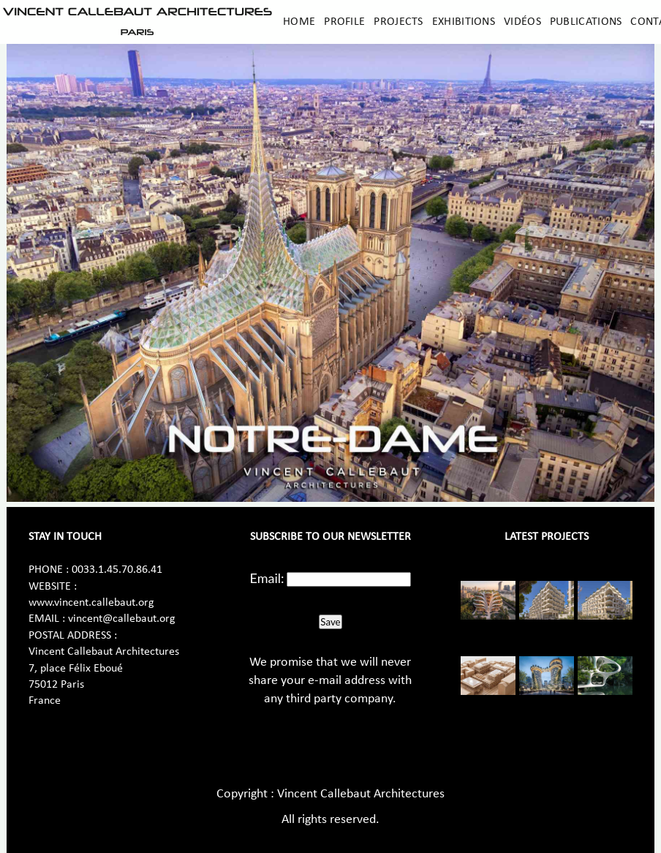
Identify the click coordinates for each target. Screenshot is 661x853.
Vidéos (522, 22)
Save (330, 622)
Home (299, 22)
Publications (586, 22)
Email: (267, 578)
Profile (344, 22)
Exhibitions (463, 22)
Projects (398, 22)
